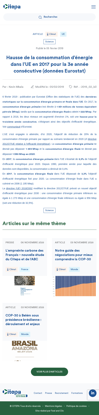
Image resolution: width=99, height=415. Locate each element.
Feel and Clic (57, 411)
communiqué (13, 126)
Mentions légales (53, 406)
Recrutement (61, 393)
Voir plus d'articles (49, 372)
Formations (77, 393)
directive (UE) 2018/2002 (19, 188)
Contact (38, 393)
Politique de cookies (76, 406)
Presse (48, 393)
